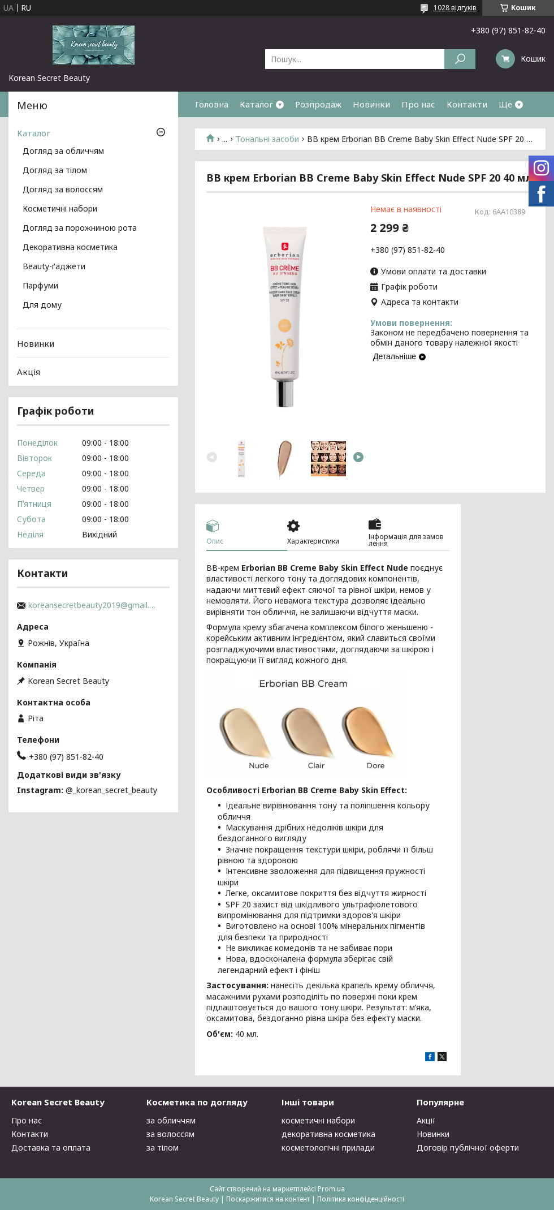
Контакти (467, 104)
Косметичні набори (60, 209)
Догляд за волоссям (63, 190)
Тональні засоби (267, 139)
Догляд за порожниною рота (80, 228)
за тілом (162, 1147)
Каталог (256, 104)
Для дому (42, 305)
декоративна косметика (328, 1134)
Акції (426, 1120)
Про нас (418, 104)
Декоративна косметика (70, 247)
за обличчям (171, 1120)
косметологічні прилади (328, 1147)
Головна (211, 104)
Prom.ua (331, 1189)
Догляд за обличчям (63, 151)
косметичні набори (318, 1120)
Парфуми (40, 286)
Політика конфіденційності (360, 1199)
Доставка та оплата (50, 1147)
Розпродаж (318, 104)
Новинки (371, 104)
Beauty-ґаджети (54, 267)
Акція (28, 371)
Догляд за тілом (55, 170)
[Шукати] (459, 59)
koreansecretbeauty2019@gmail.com (93, 605)
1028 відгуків (455, 7)
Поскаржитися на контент (268, 1199)
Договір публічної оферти (468, 1147)
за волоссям (170, 1134)
